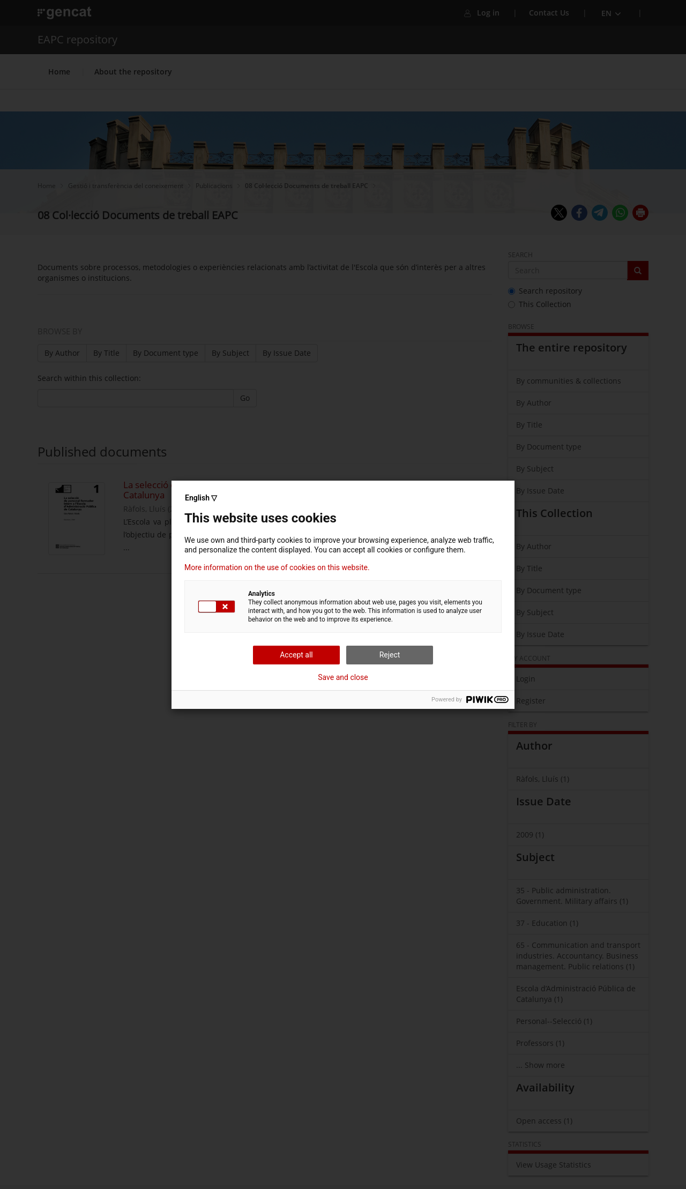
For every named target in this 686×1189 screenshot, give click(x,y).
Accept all (296, 654)
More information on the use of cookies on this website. (277, 567)
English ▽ (201, 497)
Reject (389, 654)
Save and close (343, 677)
